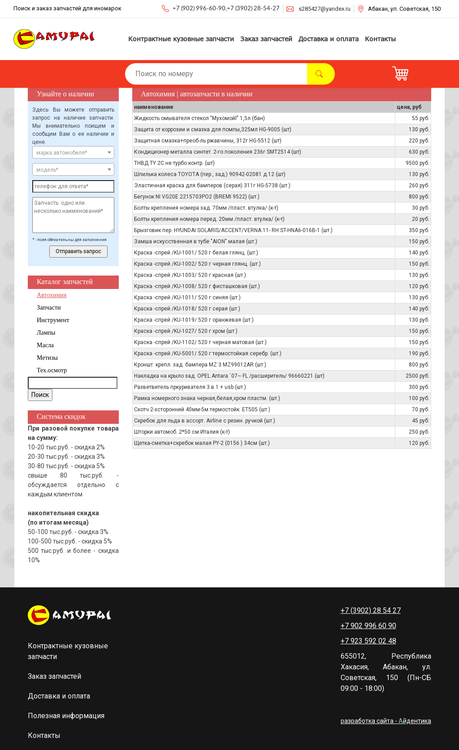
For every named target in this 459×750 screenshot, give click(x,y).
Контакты (380, 39)
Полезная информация (66, 715)
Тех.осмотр (52, 370)
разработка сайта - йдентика (386, 720)
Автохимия (51, 295)
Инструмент (53, 320)
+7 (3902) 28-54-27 (253, 9)
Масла (45, 345)
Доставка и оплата (329, 39)
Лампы (46, 332)
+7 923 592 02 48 (368, 641)
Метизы (47, 357)
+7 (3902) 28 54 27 (371, 610)
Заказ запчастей (266, 39)
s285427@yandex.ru (325, 8)
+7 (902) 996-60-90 (199, 9)
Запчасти (49, 307)
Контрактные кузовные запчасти (181, 39)
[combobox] (73, 152)
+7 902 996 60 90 (368, 625)
